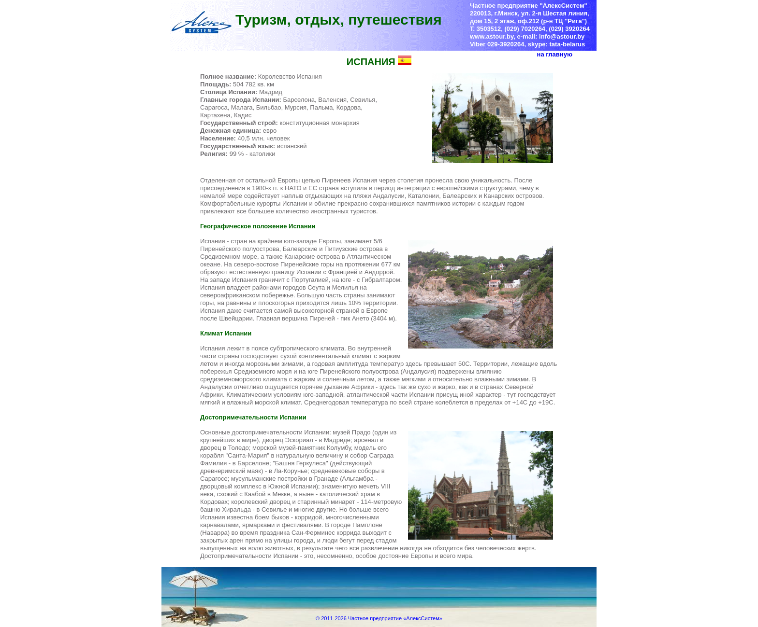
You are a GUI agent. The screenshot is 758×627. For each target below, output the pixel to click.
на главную (554, 54)
